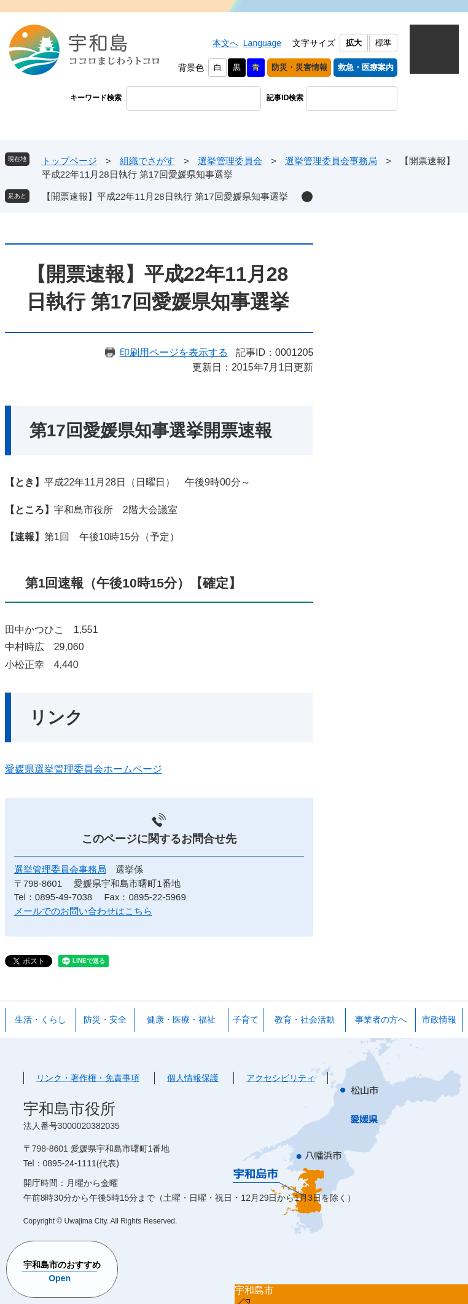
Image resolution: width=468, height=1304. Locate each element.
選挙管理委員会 (230, 160)
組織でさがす (147, 160)
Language (262, 43)
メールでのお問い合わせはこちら (83, 911)
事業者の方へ (381, 1019)
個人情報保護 (193, 1078)
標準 (383, 42)
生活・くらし (40, 1019)
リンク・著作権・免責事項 (87, 1078)
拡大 (354, 42)
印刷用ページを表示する (174, 352)
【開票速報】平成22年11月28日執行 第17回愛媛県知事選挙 (165, 196)
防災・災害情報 (299, 67)
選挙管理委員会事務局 (331, 160)
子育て (246, 1019)
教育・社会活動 (305, 1019)
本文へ (225, 43)
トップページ (69, 160)
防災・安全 (105, 1019)
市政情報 (439, 1019)
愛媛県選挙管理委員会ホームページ (83, 769)
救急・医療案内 (366, 67)
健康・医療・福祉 (181, 1019)
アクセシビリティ (280, 1078)
